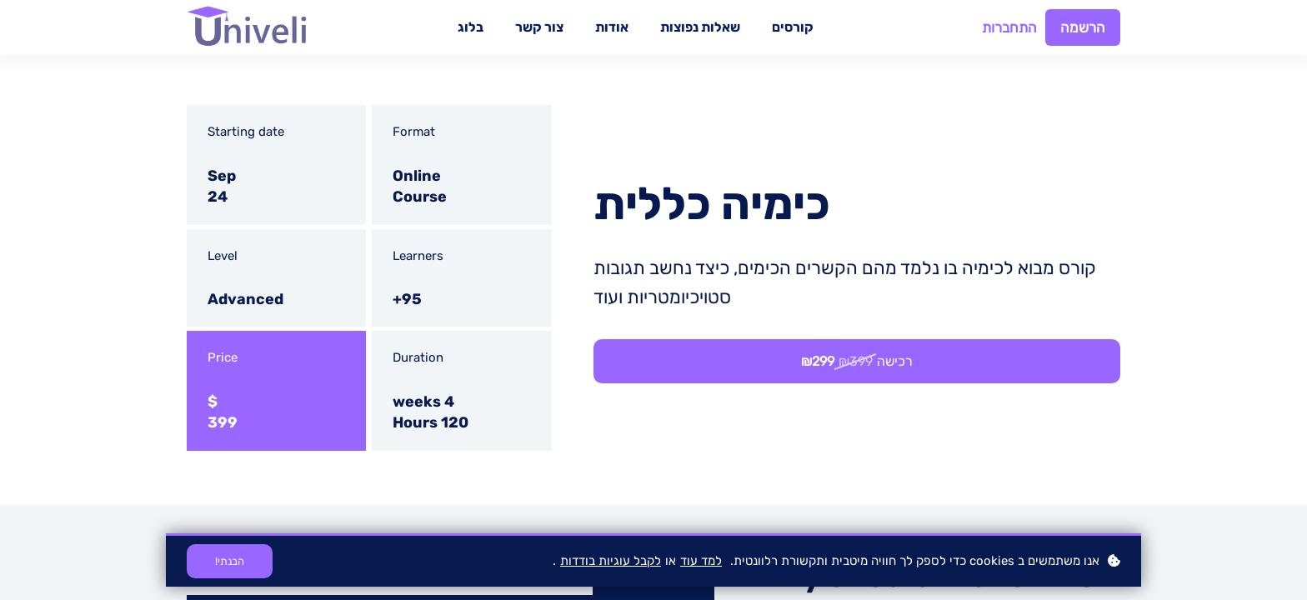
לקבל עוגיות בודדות (610, 560)
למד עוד (701, 560)
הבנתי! (229, 561)
